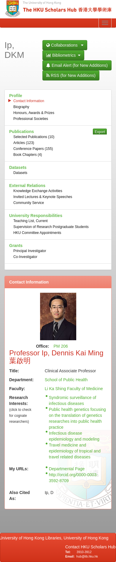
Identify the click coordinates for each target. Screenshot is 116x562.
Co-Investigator (25, 257)
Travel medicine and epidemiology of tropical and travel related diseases (75, 451)
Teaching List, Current (30, 221)
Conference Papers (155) (33, 149)
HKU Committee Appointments (37, 233)
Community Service (28, 203)
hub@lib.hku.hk (87, 556)
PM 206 (61, 346)
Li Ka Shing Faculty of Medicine (74, 388)
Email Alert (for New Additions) (77, 65)
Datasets (20, 173)
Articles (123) (23, 143)
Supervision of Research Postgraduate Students (51, 227)
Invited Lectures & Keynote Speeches (42, 197)
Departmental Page (67, 468)
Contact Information (28, 101)
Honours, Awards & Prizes (33, 113)
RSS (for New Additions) (71, 75)
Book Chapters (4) (27, 155)
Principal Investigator (29, 251)
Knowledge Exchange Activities (37, 191)
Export (100, 132)
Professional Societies (30, 119)
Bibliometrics (63, 55)
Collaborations (64, 45)
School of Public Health (66, 379)
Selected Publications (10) (33, 137)
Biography (21, 107)
